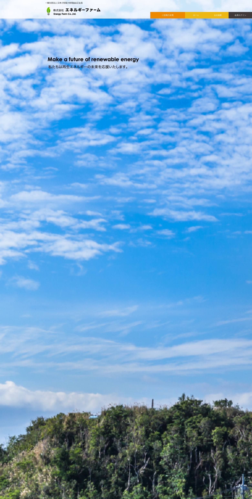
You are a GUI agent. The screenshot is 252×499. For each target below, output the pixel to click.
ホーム (196, 15)
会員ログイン (240, 15)
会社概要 (218, 15)
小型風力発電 (168, 15)
